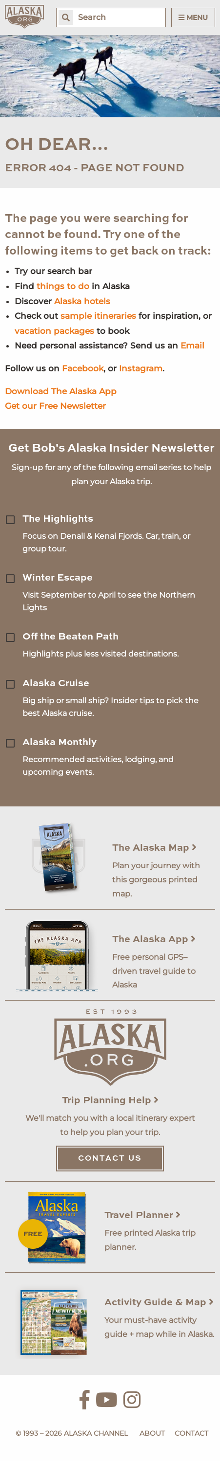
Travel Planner (142, 1216)
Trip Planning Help (110, 1101)
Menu (193, 17)
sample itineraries (98, 316)
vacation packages (54, 331)
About (152, 1433)
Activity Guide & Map (159, 1303)
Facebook (82, 368)
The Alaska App (154, 940)
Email (192, 345)
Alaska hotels (82, 301)
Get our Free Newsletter (55, 406)
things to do (63, 286)
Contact (191, 1433)
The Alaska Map (154, 848)
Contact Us (110, 1159)
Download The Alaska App (61, 391)
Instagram (140, 368)
